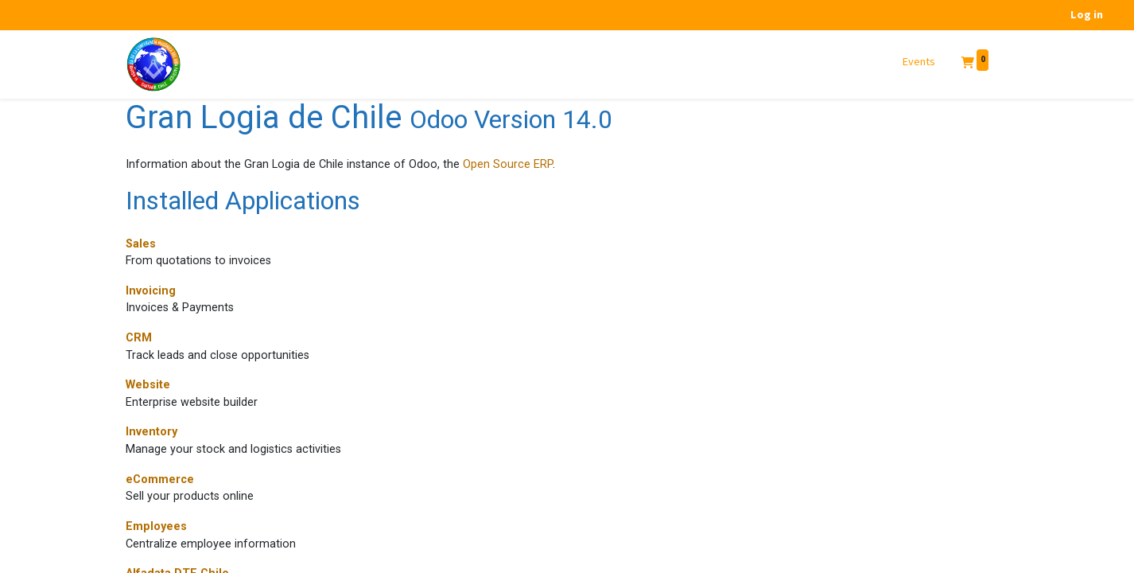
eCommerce (160, 479)
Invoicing (151, 291)
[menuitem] (919, 62)
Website (148, 385)
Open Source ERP (508, 164)
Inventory (151, 432)
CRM (139, 338)
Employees (156, 526)
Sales (141, 244)
